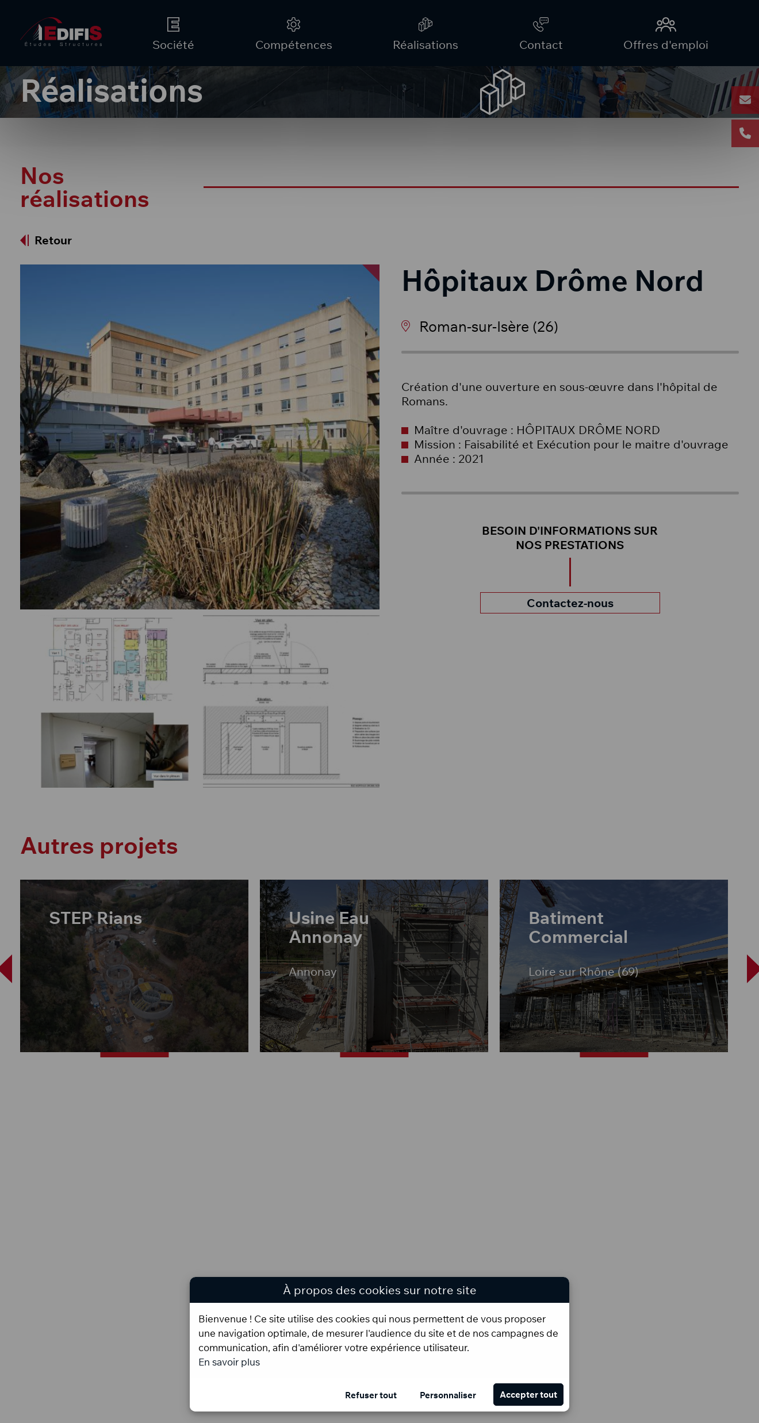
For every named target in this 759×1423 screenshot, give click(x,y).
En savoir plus (229, 1362)
